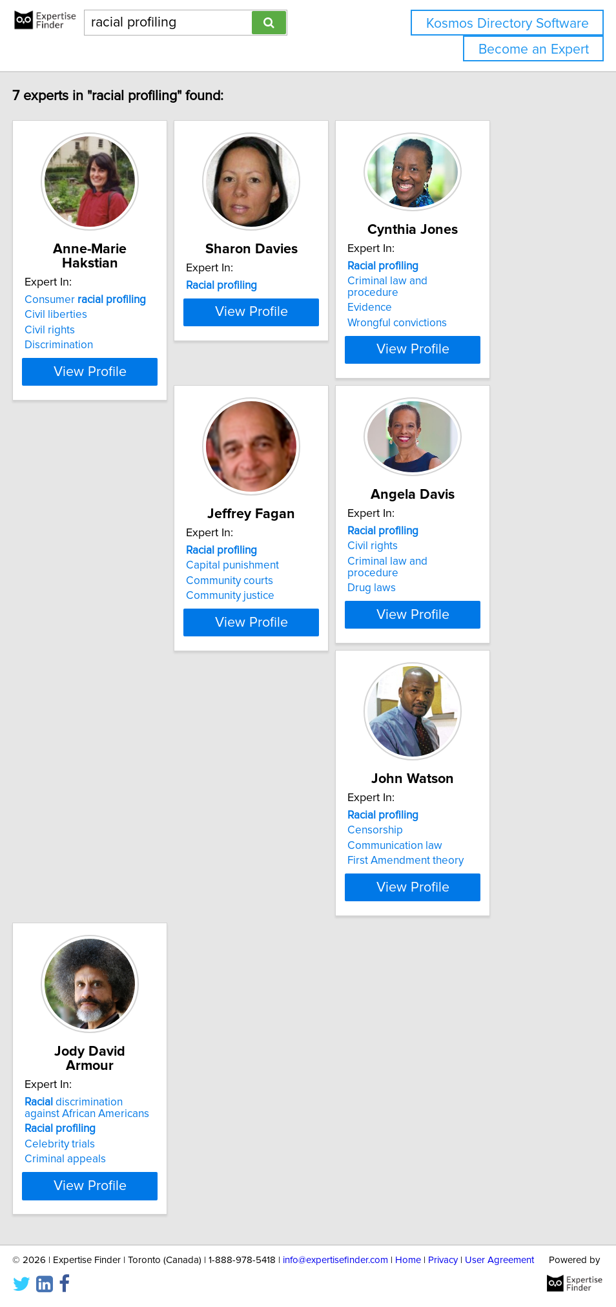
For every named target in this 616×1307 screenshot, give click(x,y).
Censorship (445, 585)
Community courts (73, 600)
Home (408, 1260)
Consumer (90, 285)
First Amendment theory (475, 615)
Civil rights (55, 316)
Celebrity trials (65, 896)
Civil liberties (61, 300)
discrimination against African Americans (97, 860)
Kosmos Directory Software (507, 23)
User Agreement (499, 1260)
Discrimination (64, 331)
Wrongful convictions (467, 311)
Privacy (443, 1260)
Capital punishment (76, 585)
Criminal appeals (70, 911)
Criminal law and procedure (484, 281)
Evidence (439, 296)
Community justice (74, 615)
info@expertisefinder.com (335, 1260)
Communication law (464, 600)
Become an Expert (533, 49)
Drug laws (247, 595)
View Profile (111, 369)
